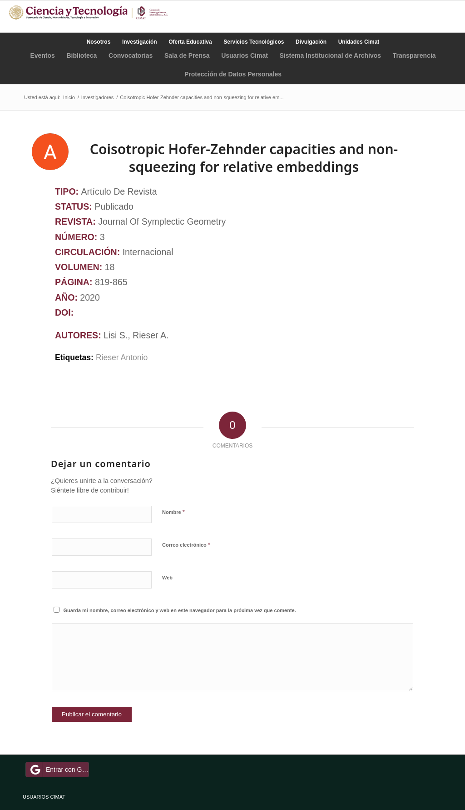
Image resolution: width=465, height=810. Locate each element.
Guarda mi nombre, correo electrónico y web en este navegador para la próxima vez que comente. (180, 610)
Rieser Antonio (122, 357)
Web (167, 577)
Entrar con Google (58, 769)
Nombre (173, 511)
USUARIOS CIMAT (44, 797)
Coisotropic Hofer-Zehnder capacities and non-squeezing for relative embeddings (244, 158)
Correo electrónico (186, 544)
